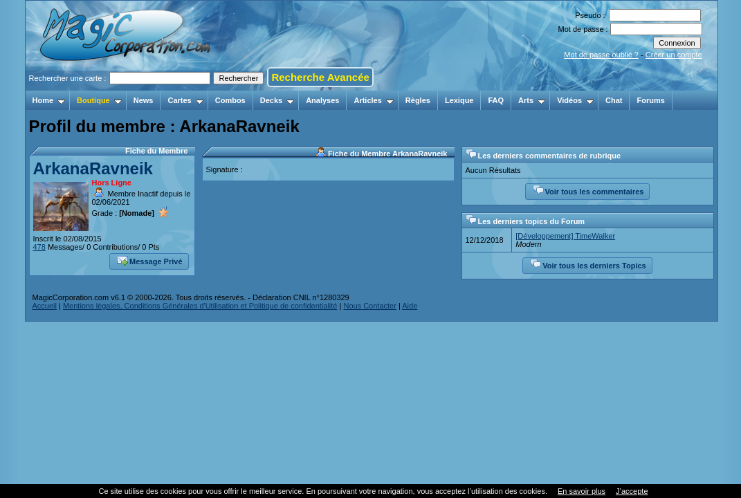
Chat (613, 100)
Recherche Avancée (320, 77)
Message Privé (149, 260)
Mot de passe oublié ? (601, 54)
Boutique (99, 100)
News (144, 100)
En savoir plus (581, 491)
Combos (230, 100)
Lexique (459, 100)
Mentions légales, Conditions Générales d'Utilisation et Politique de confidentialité (200, 306)
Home (49, 100)
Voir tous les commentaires (588, 190)
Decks (277, 100)
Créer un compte (674, 54)
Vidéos (575, 100)
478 (39, 247)
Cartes (185, 100)
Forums (650, 100)
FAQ (496, 100)
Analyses (322, 100)
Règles (417, 100)
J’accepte (632, 491)
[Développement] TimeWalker (565, 236)
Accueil (45, 306)
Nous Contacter (369, 306)
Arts (531, 100)
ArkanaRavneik (93, 168)
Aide (409, 306)
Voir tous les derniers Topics (588, 264)
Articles (373, 100)
